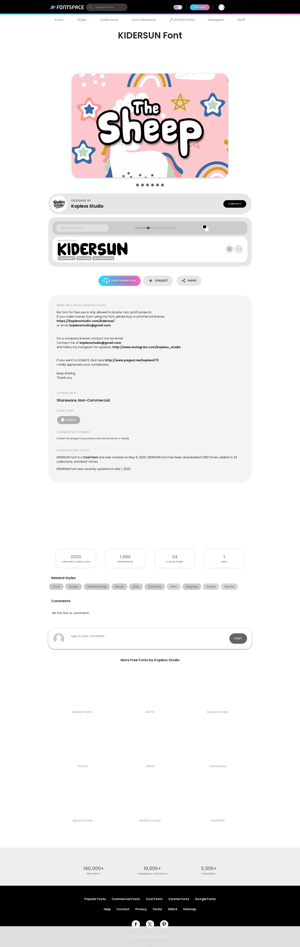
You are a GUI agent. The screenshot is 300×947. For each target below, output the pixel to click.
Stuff (241, 20)
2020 (76, 557)
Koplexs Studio (87, 206)
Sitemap (189, 909)
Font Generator (144, 20)
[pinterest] (164, 924)
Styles (82, 20)
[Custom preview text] (82, 228)
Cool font (90, 457)
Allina (150, 766)
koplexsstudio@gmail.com (90, 325)
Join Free (240, 7)
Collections (109, 20)
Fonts (59, 20)
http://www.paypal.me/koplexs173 (132, 360)
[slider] (148, 228)
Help (107, 909)
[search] (107, 7)
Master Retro (82, 712)
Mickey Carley (150, 820)
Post (238, 638)
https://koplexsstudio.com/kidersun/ (86, 321)
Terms (157, 909)
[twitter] (150, 924)
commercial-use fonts (152, 873)
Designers (216, 20)
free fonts (94, 873)
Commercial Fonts (126, 899)
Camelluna (217, 766)
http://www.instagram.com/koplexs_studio (146, 347)
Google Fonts (205, 899)
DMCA (172, 909)
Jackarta (217, 820)
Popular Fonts (95, 899)
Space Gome (82, 820)
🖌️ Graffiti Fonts (182, 20)
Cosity (83, 766)
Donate (68, 420)
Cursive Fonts (178, 899)
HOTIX (150, 712)
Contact (234, 203)
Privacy (141, 909)
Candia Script (217, 712)
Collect (158, 280)
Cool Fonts (154, 899)
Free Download (120, 280)
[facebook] (136, 924)
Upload (199, 7)
